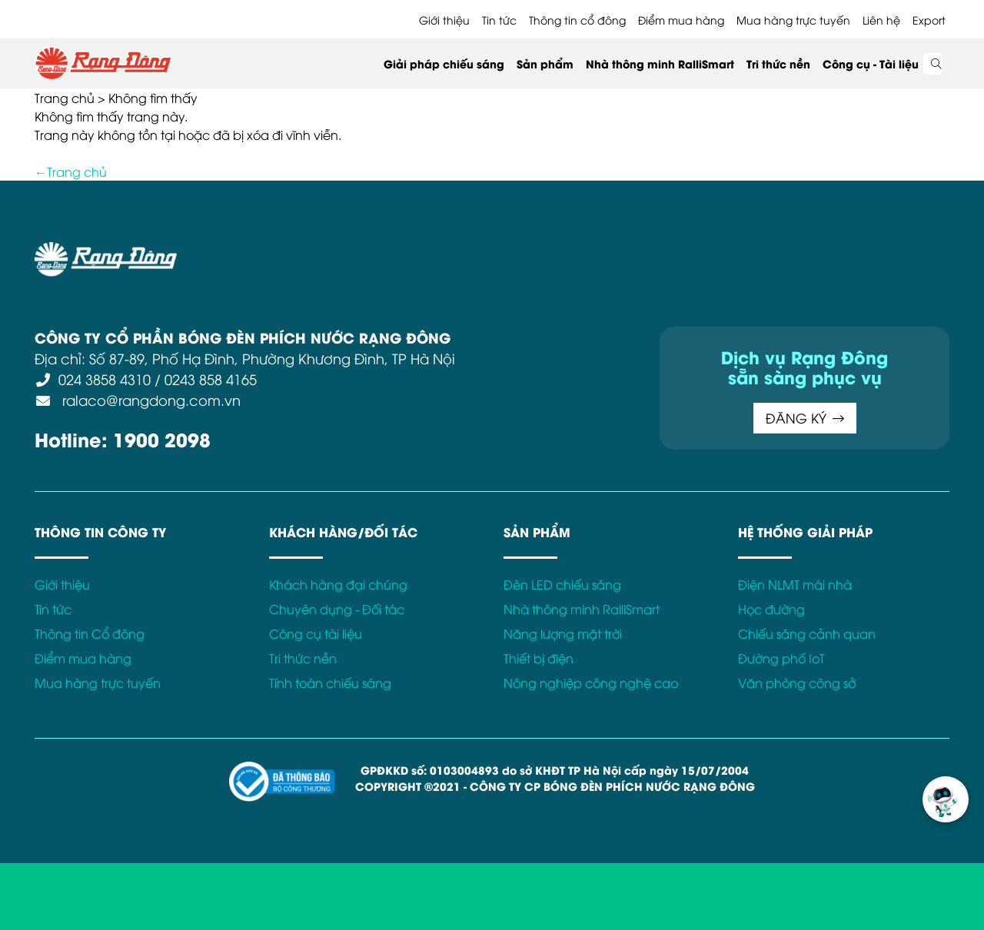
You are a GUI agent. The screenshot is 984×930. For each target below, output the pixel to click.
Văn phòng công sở (797, 682)
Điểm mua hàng (681, 19)
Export (929, 19)
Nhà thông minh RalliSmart (660, 63)
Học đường (771, 608)
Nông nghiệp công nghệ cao (591, 682)
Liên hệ (881, 19)
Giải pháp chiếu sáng (444, 63)
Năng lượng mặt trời (563, 633)
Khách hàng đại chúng (338, 584)
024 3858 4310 (104, 378)
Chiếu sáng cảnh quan (807, 633)
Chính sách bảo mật (426, 250)
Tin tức (499, 19)
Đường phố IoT (781, 657)
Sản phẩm (545, 63)
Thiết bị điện (538, 657)
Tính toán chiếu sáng (330, 682)
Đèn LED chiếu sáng (562, 584)
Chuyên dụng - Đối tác (336, 608)
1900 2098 (162, 438)
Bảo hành (648, 250)
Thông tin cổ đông (577, 19)
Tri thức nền (778, 63)
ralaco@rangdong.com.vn (149, 399)
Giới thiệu (444, 19)
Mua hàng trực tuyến (793, 19)
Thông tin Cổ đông (90, 633)
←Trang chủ (71, 171)
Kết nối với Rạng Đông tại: (761, 250)
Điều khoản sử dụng (299, 250)
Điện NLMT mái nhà (795, 584)
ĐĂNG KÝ (805, 418)
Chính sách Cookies (552, 250)
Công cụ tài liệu (315, 633)
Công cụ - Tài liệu (871, 63)
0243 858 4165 (211, 378)
